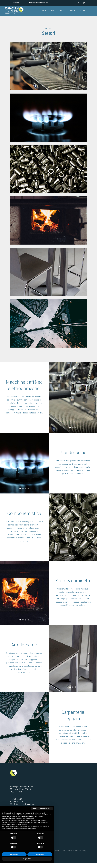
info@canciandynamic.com (39, 2)
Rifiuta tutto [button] (14, 854)
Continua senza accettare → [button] (41, 809)
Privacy (83, 851)
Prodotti (62, 10)
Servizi (53, 10)
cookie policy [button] (29, 819)
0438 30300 (16, 2)
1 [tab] (70, 427)
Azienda (43, 10)
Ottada (72, 10)
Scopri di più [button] (27, 859)
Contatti (82, 10)
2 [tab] (73, 427)
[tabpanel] (24, 463)
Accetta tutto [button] (40, 854)
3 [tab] (75, 427)
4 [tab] (28, 488)
